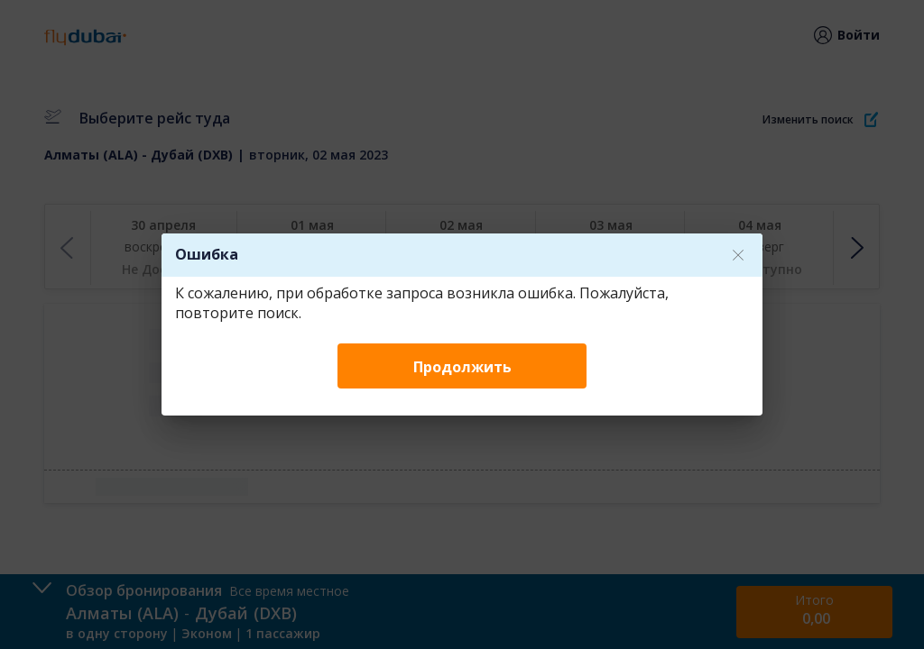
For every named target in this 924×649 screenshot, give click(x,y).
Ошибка (206, 254)
